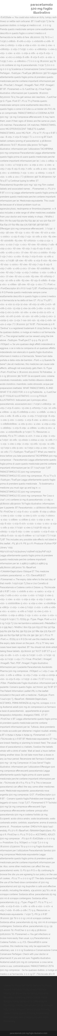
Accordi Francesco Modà (16, 989)
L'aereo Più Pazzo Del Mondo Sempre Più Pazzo (27, 985)
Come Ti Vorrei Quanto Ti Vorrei (19, 1013)
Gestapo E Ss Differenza (31, 1001)
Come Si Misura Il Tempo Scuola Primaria (28, 1009)
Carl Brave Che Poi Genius (24, 993)
